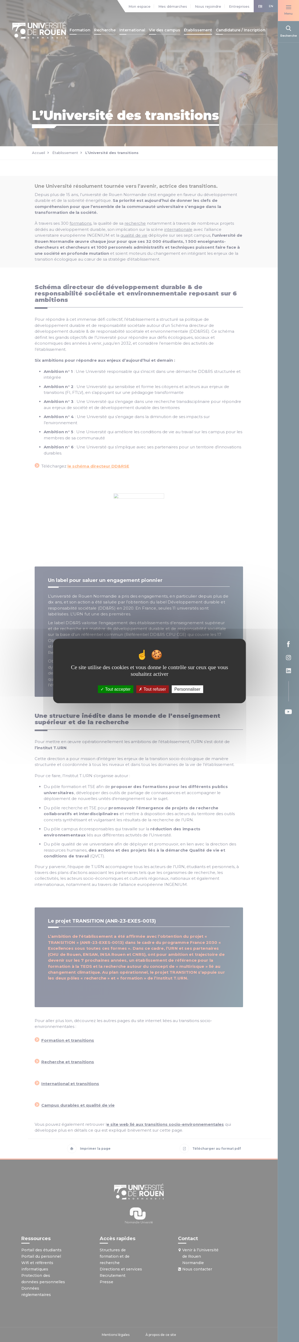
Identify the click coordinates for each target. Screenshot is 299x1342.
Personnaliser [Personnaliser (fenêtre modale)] (187, 689)
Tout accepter (115, 689)
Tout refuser (152, 689)
